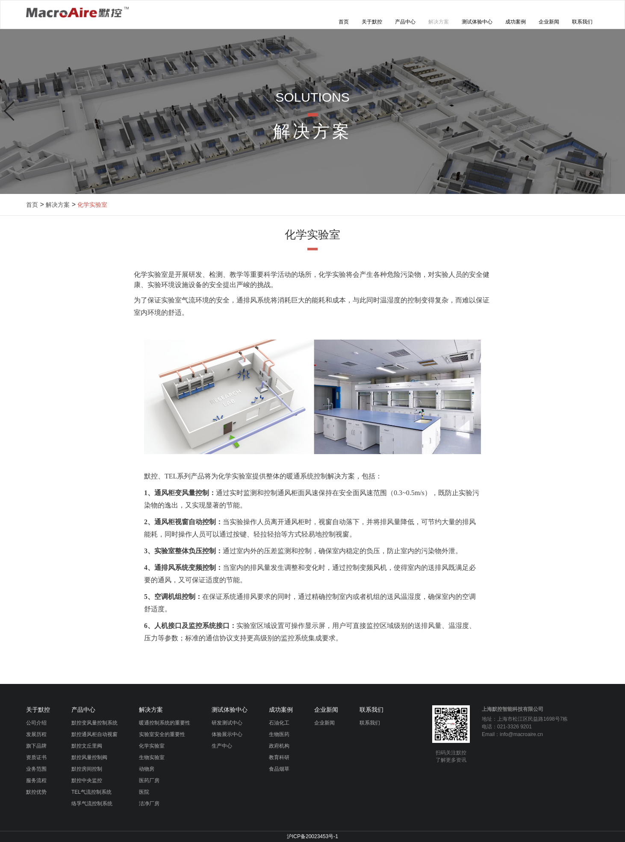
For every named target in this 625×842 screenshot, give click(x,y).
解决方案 (438, 22)
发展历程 (36, 734)
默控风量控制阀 (89, 757)
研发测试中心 (227, 723)
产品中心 (405, 22)
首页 (344, 22)
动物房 (146, 769)
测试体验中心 (477, 22)
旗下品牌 (36, 746)
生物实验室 (152, 757)
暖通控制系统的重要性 (164, 723)
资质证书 (36, 757)
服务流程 (36, 780)
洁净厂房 (149, 804)
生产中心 (222, 746)
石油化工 (279, 723)
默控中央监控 (86, 780)
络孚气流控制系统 (91, 804)
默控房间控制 (86, 769)
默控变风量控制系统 (94, 723)
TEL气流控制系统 (91, 792)
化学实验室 (92, 204)
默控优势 (36, 792)
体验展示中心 (227, 734)
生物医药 (279, 734)
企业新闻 (549, 22)
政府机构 (279, 746)
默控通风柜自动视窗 (94, 734)
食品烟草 (279, 769)
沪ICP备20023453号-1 (312, 836)
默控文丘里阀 (86, 746)
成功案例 (515, 22)
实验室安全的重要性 (162, 734)
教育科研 (279, 757)
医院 (144, 792)
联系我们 (582, 22)
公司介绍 (36, 723)
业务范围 (36, 769)
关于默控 (372, 22)
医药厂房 (149, 780)
